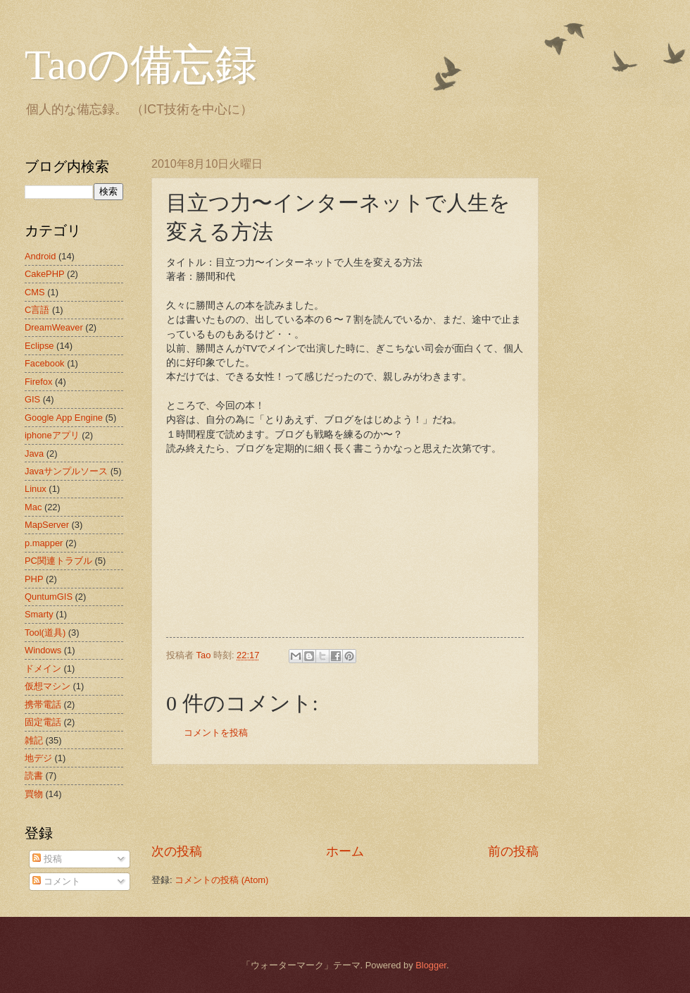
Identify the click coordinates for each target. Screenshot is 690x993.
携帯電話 (43, 704)
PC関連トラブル (58, 560)
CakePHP (45, 274)
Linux (35, 488)
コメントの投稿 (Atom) (221, 880)
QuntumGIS (49, 596)
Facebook (45, 363)
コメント (56, 881)
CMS (35, 292)
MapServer (47, 524)
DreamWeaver (54, 327)
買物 (34, 794)
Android (40, 256)
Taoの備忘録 (141, 65)
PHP (34, 579)
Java (34, 453)
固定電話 (43, 722)
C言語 (37, 309)
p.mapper (44, 543)
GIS (32, 399)
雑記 (34, 740)
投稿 (47, 858)
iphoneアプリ (52, 435)
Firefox (38, 381)
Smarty (39, 614)
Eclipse (39, 345)
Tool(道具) (45, 632)
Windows (43, 650)
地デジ (38, 758)
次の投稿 (176, 851)
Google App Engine (64, 417)
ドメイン (43, 668)
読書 (34, 775)
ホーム (345, 851)
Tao (204, 655)
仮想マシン (47, 686)
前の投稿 (513, 851)
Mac (33, 507)
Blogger (430, 965)
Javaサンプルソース (66, 471)
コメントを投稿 (216, 732)
